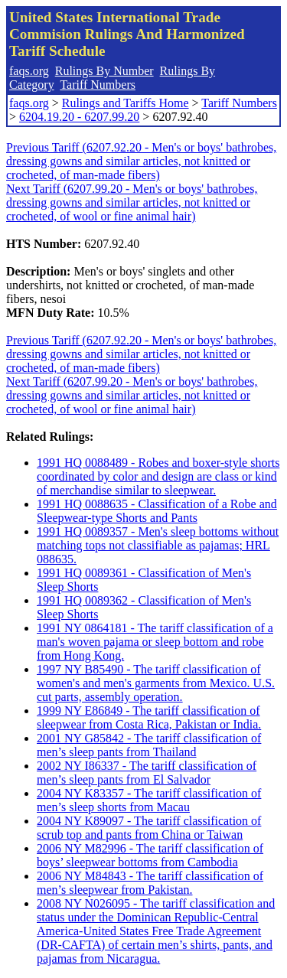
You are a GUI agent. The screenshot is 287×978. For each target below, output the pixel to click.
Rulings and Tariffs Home (125, 102)
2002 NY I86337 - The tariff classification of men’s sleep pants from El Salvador (146, 772)
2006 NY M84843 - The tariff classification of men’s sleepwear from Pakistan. (150, 882)
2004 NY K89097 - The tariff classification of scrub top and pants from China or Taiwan (149, 827)
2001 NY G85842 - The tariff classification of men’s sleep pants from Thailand (149, 745)
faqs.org (29, 70)
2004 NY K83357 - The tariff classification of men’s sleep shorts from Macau (149, 800)
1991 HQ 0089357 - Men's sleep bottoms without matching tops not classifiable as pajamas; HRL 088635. (158, 545)
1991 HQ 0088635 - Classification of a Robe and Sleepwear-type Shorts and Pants (157, 510)
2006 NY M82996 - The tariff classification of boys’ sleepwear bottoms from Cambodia (150, 855)
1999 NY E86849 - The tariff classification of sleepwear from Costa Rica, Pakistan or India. (149, 717)
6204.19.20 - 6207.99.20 (79, 116)
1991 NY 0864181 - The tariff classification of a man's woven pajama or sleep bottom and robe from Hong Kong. (155, 641)
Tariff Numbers (97, 84)
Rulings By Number (104, 70)
